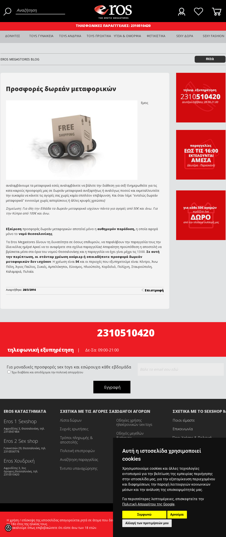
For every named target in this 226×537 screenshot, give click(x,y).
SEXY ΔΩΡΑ (184, 36)
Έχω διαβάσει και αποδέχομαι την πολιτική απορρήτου (47, 372)
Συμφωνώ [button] (144, 514)
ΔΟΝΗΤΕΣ (12, 36)
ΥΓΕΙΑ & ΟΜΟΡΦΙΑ (127, 36)
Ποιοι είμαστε (184, 420)
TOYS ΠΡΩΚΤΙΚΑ (99, 36)
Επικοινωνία (183, 428)
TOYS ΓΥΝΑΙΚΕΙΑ (41, 36)
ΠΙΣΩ (210, 59)
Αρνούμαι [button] (177, 514)
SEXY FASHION (213, 36)
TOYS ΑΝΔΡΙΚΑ (70, 36)
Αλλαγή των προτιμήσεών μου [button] (147, 523)
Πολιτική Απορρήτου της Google (148, 504)
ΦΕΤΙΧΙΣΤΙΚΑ (156, 36)
